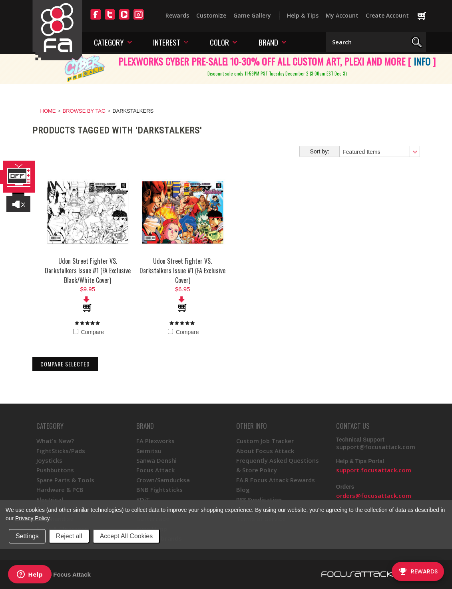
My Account (342, 15)
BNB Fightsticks (159, 489)
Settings (27, 536)
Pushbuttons (55, 470)
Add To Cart (87, 304)
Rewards (177, 15)
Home (48, 111)
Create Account (387, 15)
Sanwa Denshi (156, 460)
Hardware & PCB (60, 489)
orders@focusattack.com (373, 495)
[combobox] (379, 151)
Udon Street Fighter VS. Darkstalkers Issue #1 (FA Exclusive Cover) (182, 270)
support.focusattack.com (373, 470)
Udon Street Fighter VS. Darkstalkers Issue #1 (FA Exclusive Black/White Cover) (88, 270)
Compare (88, 332)
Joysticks (49, 460)
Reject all (69, 536)
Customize (211, 15)
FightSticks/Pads (60, 451)
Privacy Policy (32, 518)
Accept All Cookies (126, 536)
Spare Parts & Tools (65, 480)
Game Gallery (252, 15)
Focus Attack (155, 470)
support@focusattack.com (375, 447)
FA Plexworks (155, 441)
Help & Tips (303, 15)
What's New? (55, 441)
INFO (422, 61)
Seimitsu (148, 451)
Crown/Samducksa (163, 480)
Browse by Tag (84, 111)
